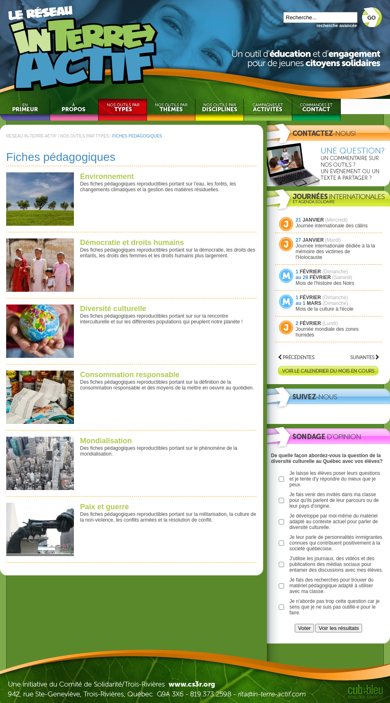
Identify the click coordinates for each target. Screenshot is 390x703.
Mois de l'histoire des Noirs (325, 283)
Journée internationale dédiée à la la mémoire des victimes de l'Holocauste (335, 251)
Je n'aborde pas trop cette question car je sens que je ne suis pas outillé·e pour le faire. (334, 607)
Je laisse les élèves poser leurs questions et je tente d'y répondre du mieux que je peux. (334, 479)
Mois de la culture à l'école (324, 309)
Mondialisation (106, 441)
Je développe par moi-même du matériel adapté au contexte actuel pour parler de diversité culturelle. (333, 521)
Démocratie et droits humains (132, 242)
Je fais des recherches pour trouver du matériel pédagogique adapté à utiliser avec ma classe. (331, 585)
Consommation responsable (129, 375)
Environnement (107, 176)
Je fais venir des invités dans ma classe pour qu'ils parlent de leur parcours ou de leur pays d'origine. (334, 500)
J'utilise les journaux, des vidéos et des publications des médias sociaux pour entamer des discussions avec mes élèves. (336, 564)
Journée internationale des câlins (331, 226)
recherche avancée (337, 25)
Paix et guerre (104, 507)
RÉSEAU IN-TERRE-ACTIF (31, 136)
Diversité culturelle (113, 309)
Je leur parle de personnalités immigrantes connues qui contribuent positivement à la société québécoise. (335, 543)
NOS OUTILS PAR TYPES (84, 136)
